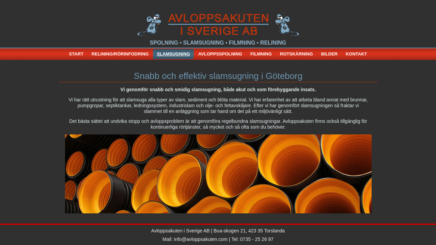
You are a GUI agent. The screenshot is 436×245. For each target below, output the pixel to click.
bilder (329, 53)
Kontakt (356, 53)
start (76, 53)
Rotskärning (296, 53)
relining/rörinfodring (120, 53)
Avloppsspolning (220, 53)
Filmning (261, 53)
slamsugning (173, 53)
